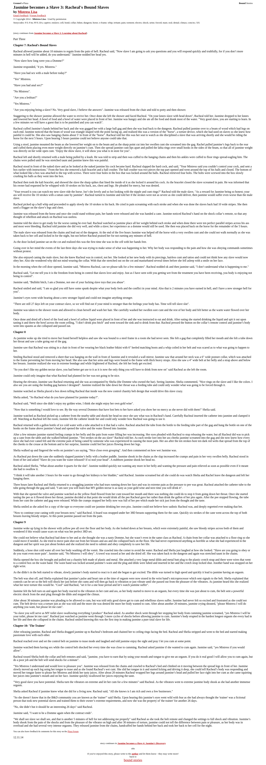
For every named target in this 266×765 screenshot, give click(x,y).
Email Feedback (21, 15)
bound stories (133, 760)
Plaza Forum (73, 731)
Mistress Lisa (27, 12)
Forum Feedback (38, 15)
